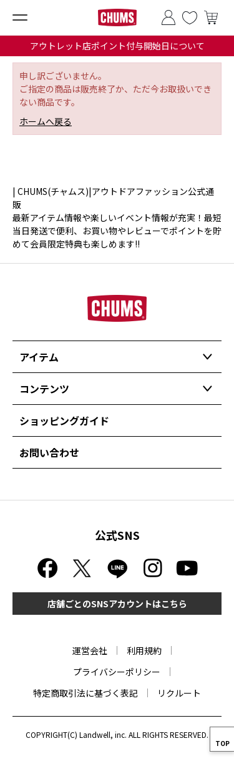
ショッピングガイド (64, 420)
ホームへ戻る (45, 121)
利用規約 (144, 650)
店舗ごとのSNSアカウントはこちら (117, 603)
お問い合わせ (49, 452)
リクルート (179, 693)
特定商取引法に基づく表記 (85, 693)
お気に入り (189, 17)
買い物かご (211, 17)
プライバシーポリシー (116, 671)
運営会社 (89, 650)
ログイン (168, 17)
